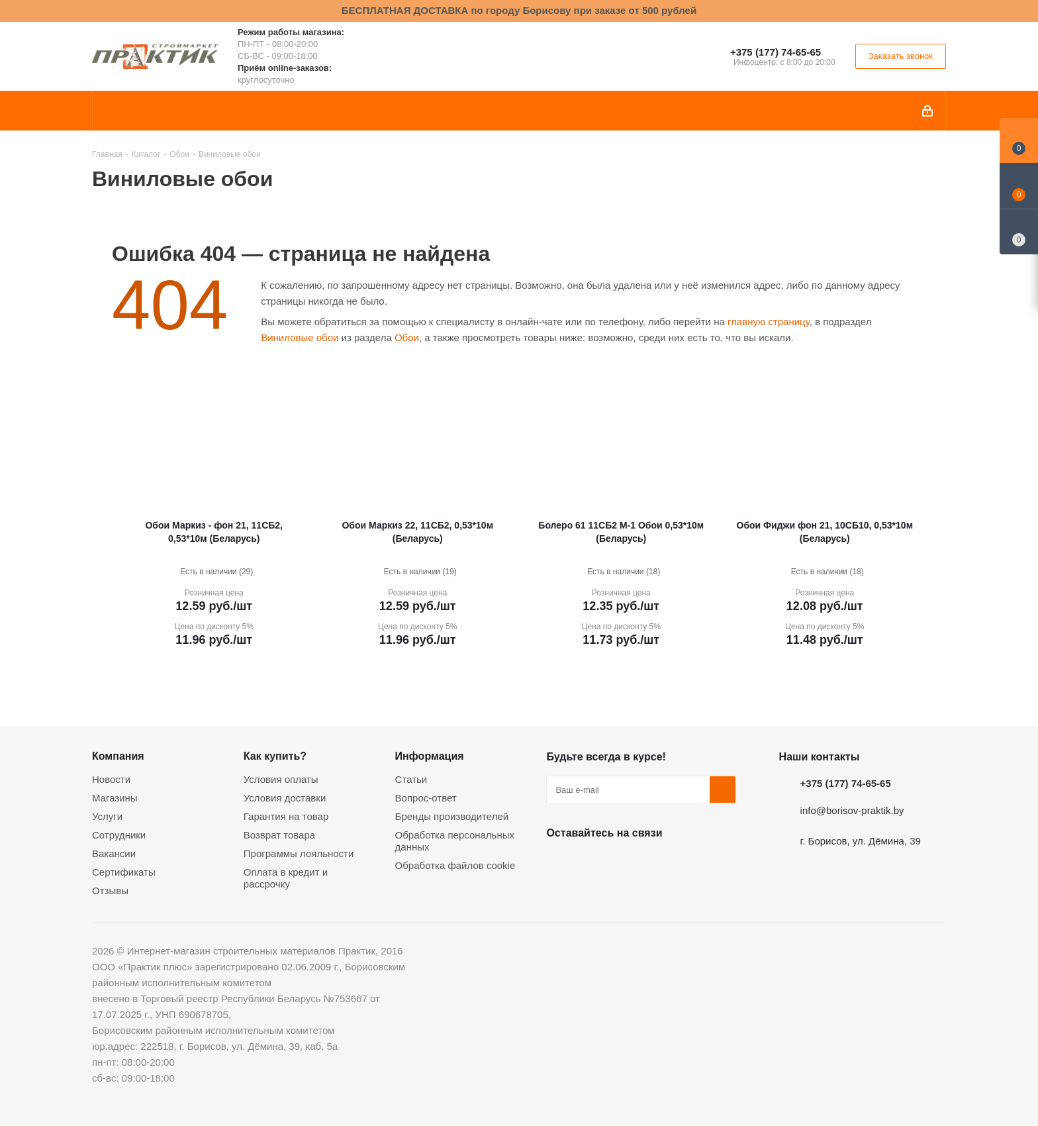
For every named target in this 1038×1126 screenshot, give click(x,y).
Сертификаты (124, 872)
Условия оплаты (281, 779)
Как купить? (275, 756)
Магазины (115, 797)
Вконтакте (559, 863)
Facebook (592, 863)
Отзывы (110, 890)
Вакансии (114, 853)
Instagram (625, 863)
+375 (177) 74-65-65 (775, 52)
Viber (692, 863)
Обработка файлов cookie (455, 865)
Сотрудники (119, 835)
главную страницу (769, 321)
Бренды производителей (452, 816)
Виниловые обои (299, 337)
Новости (111, 779)
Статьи (411, 779)
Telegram (658, 863)
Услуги (107, 816)
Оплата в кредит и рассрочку (286, 878)
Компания (118, 756)
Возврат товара (279, 835)
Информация (429, 756)
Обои (407, 337)
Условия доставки (285, 797)
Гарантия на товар (286, 816)
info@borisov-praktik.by (852, 810)
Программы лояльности (299, 853)
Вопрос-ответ (426, 797)
